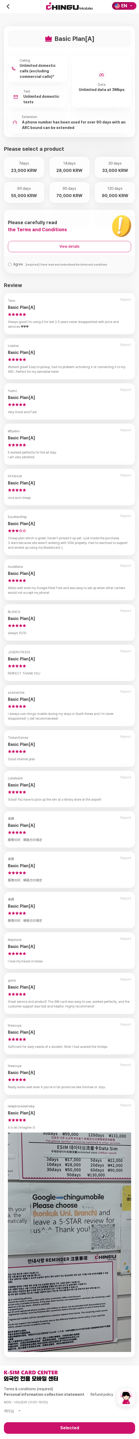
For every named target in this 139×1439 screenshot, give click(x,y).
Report (125, 299)
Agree (60, 264)
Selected (69, 1427)
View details (69, 246)
